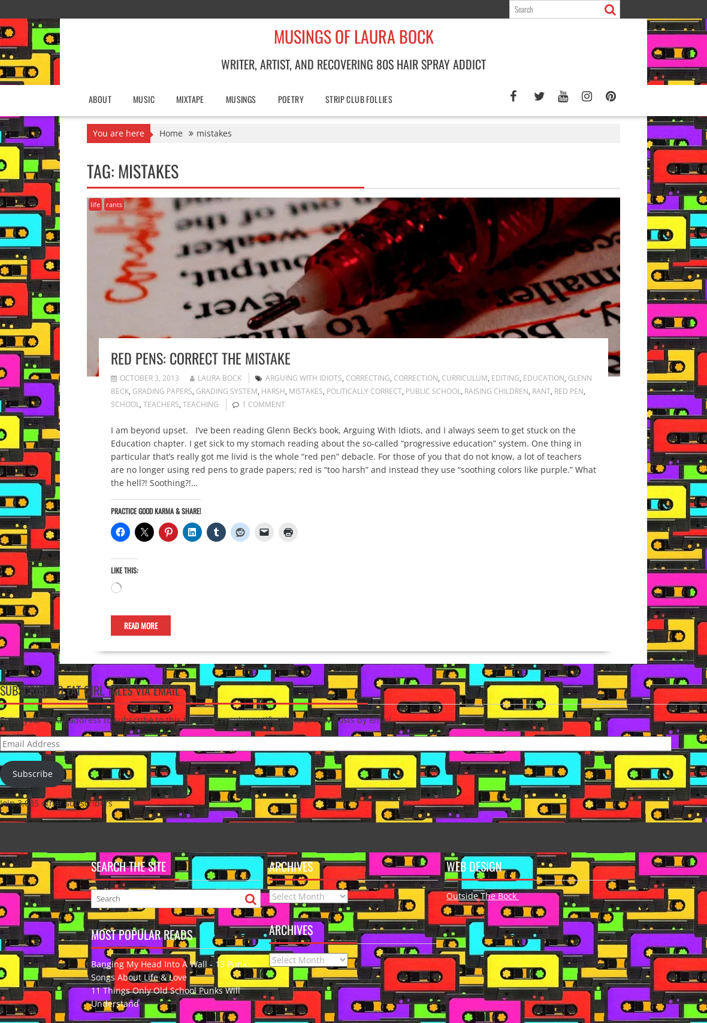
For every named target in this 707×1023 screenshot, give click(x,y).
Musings (241, 99)
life (95, 204)
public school (433, 391)
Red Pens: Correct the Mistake (201, 358)
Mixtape (190, 99)
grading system (227, 391)
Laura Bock (215, 378)
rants (114, 204)
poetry (291, 99)
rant (541, 391)
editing (505, 378)
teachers (161, 404)
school (125, 404)
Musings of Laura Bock (354, 36)
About (100, 99)
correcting (368, 378)
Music (144, 99)
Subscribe (33, 773)
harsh (273, 391)
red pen (569, 391)
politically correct (364, 391)
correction (416, 378)
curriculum (465, 378)
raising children (496, 391)
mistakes (306, 391)
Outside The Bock (482, 895)
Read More (141, 626)
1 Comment (263, 404)
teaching (201, 404)
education (543, 378)
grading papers (162, 391)
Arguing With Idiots (303, 378)
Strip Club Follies (358, 99)
